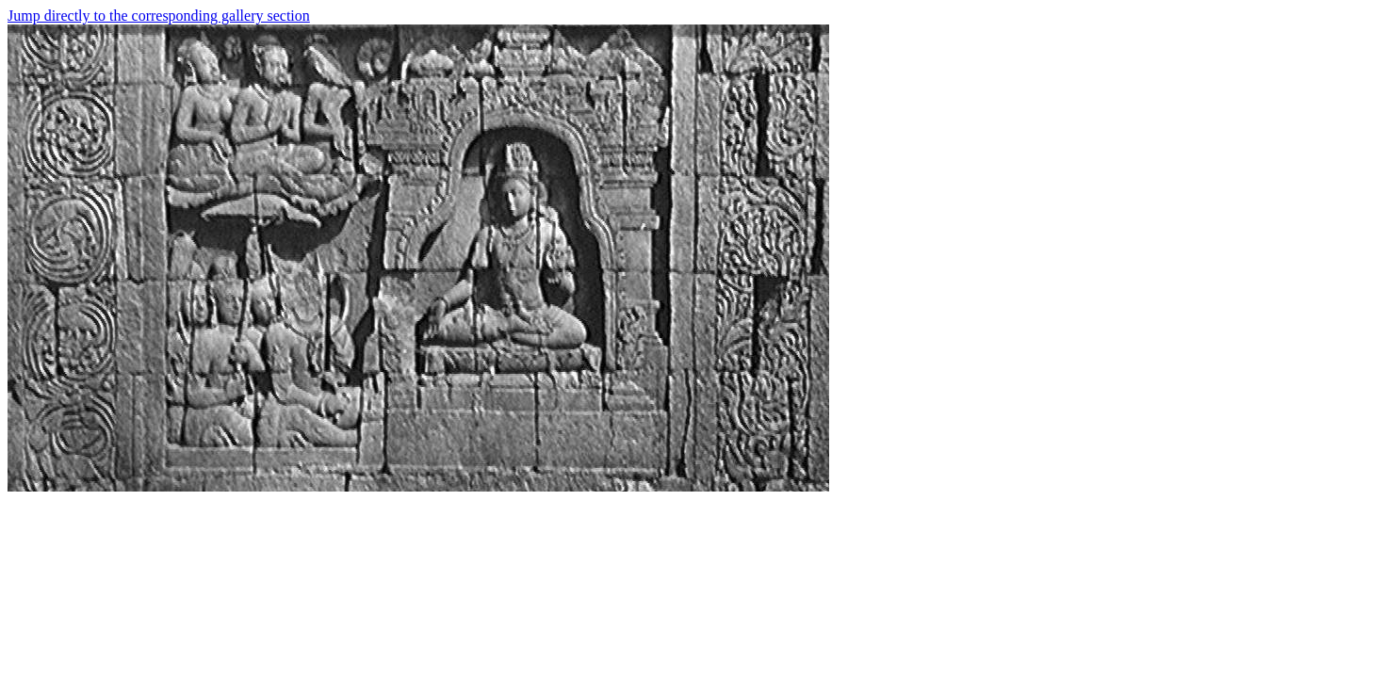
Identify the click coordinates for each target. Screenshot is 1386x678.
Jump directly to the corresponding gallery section (159, 16)
